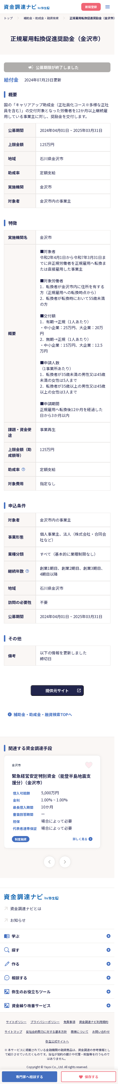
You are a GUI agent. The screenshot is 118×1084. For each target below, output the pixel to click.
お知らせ (18, 920)
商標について (79, 1031)
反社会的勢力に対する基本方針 (46, 1031)
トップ (8, 18)
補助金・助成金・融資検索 (41, 18)
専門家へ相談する (29, 1076)
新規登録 (91, 7)
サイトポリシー (16, 1022)
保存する (91, 1076)
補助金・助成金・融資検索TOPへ (43, 714)
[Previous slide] (49, 862)
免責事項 (69, 1022)
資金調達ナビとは (25, 908)
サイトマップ (13, 1031)
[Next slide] (65, 862)
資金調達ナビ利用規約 (93, 1022)
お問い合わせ (101, 1031)
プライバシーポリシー (45, 1022)
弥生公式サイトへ (57, 1041)
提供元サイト (57, 690)
